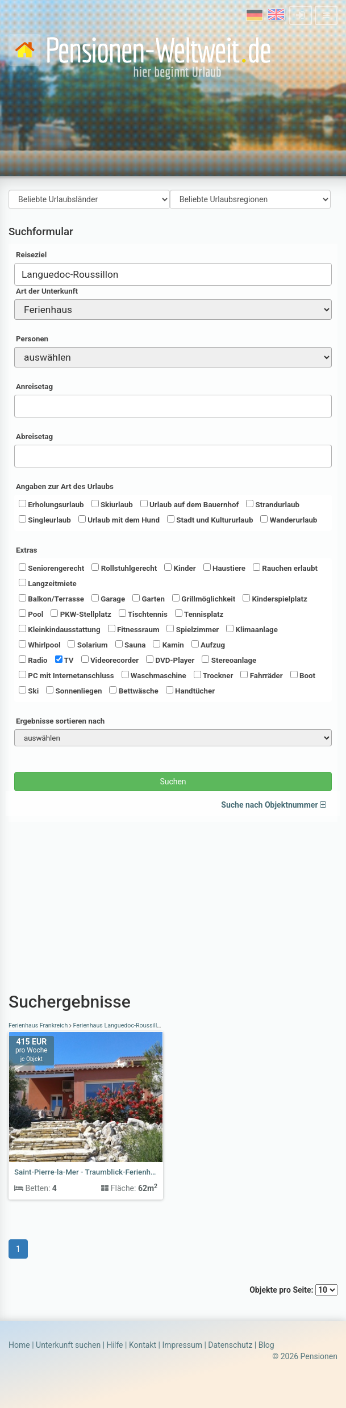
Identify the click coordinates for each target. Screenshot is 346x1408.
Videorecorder (110, 660)
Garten (148, 598)
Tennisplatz (199, 614)
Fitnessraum (134, 629)
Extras (26, 550)
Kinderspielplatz (275, 598)
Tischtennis (143, 614)
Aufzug (208, 644)
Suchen (173, 781)
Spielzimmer (192, 629)
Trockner (214, 675)
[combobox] (173, 274)
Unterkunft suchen (68, 1344)
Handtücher (190, 690)
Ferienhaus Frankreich (39, 1025)
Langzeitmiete (48, 583)
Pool (31, 614)
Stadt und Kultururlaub (210, 519)
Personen (32, 339)
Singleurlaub (45, 519)
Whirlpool (39, 644)
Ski (29, 690)
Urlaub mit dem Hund (119, 519)
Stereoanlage (229, 660)
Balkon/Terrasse (51, 598)
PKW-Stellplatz (81, 614)
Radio (33, 660)
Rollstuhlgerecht (124, 568)
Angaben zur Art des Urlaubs (65, 486)
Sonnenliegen (74, 690)
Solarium (87, 644)
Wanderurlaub (288, 519)
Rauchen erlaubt (285, 568)
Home (19, 1344)
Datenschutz (230, 1344)
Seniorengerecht (51, 568)
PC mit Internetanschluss (66, 675)
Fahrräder (261, 675)
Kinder (179, 568)
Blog (266, 1344)
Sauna (130, 644)
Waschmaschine (154, 675)
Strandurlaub (272, 504)
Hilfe (115, 1344)
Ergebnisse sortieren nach (60, 721)
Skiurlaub (112, 504)
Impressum (182, 1344)
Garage (108, 598)
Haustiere (224, 568)
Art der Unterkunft (47, 291)
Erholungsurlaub (51, 504)
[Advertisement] (173, 901)
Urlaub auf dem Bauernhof (189, 504)
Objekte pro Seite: (293, 1290)
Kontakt (142, 1344)
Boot (302, 675)
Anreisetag (34, 386)
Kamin (168, 644)
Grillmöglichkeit (203, 598)
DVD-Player (170, 660)
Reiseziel (31, 254)
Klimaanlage (252, 629)
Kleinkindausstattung (60, 629)
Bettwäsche (133, 690)
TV (64, 660)
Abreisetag (34, 436)
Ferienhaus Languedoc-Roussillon (118, 1025)
